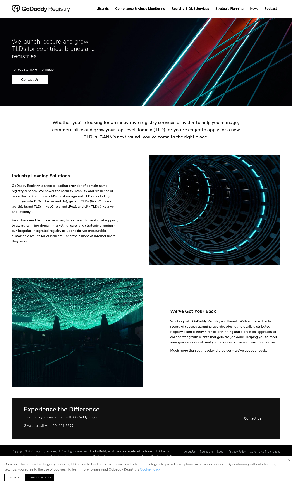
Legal (220, 451)
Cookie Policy (150, 469)
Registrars (206, 451)
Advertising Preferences (265, 451)
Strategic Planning (229, 8)
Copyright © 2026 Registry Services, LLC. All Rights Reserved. (50, 451)
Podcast (271, 8)
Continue (13, 477)
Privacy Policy (237, 451)
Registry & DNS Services (190, 8)
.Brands (103, 8)
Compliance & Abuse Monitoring (140, 8)
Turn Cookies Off (39, 477)
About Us (190, 451)
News (254, 8)
